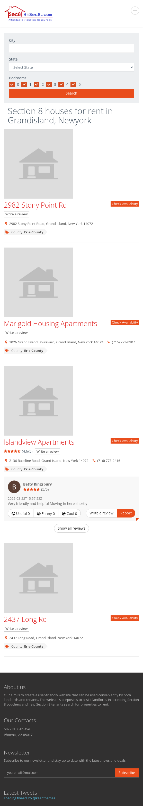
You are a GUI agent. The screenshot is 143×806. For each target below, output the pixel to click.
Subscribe (127, 772)
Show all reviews (71, 528)
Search (71, 93)
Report (126, 513)
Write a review (16, 214)
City (12, 40)
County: (24, 232)
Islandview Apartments (39, 442)
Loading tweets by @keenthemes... (31, 798)
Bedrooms (17, 77)
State (13, 59)
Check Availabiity (125, 203)
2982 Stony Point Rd (35, 205)
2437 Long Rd (25, 619)
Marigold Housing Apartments (50, 323)
